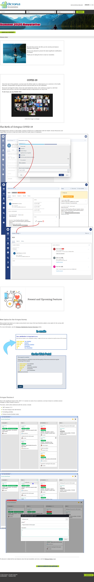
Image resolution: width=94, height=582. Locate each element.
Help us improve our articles (47, 566)
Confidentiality (3, 576)
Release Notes (4, 37)
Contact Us (88, 575)
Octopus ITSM (12, 576)
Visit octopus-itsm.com (77, 4)
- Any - (59, 12)
